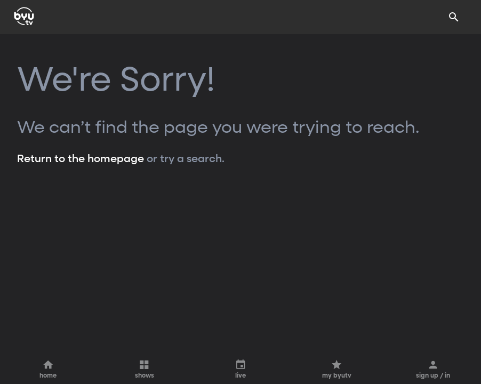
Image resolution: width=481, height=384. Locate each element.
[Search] (454, 17)
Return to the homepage (80, 159)
